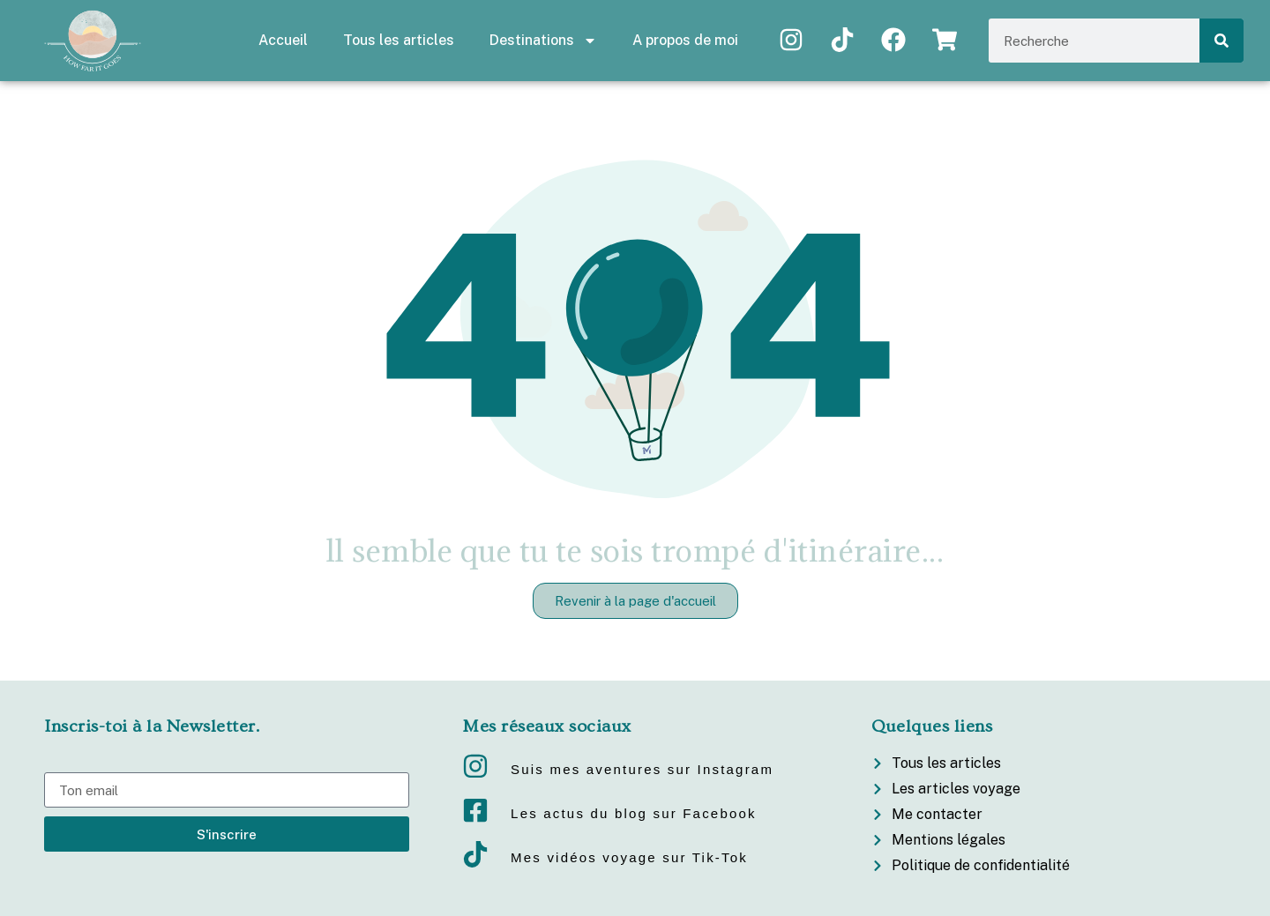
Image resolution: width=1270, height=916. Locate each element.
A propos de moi (685, 40)
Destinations (543, 40)
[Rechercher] (1221, 41)
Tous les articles (398, 40)
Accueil (283, 40)
